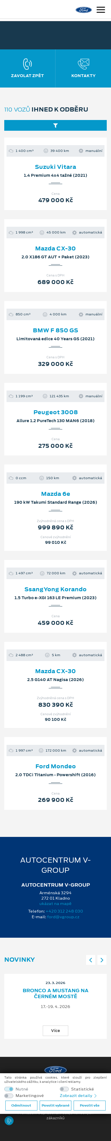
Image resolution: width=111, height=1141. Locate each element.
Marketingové (30, 1095)
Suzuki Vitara (55, 167)
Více (55, 1030)
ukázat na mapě (55, 903)
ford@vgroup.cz (63, 917)
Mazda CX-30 (55, 248)
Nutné (22, 1089)
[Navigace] (100, 10)
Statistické (82, 1089)
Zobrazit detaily (79, 1095)
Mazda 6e (55, 494)
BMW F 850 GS (55, 330)
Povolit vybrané (55, 1105)
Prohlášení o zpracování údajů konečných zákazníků (55, 1116)
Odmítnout (21, 1105)
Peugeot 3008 (55, 412)
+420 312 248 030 (64, 911)
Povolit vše (89, 1105)
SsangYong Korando (55, 589)
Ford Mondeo (55, 766)
